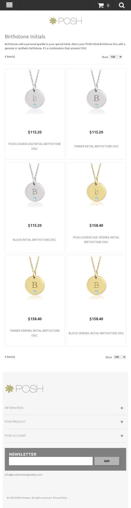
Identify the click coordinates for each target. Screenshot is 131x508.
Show (105, 57)
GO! (107, 461)
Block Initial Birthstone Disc (34, 239)
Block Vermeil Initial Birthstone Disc (96, 333)
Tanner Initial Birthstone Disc (96, 146)
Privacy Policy (60, 498)
